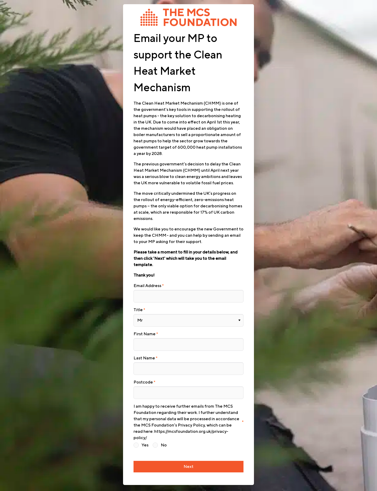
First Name (145, 331)
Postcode (143, 377)
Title (138, 308)
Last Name (144, 354)
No (164, 439)
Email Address (147, 285)
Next (188, 460)
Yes (145, 439)
